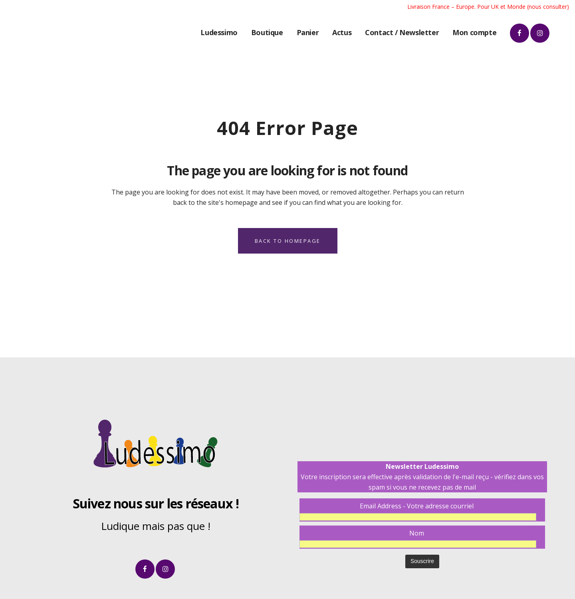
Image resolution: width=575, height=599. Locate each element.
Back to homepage (288, 240)
